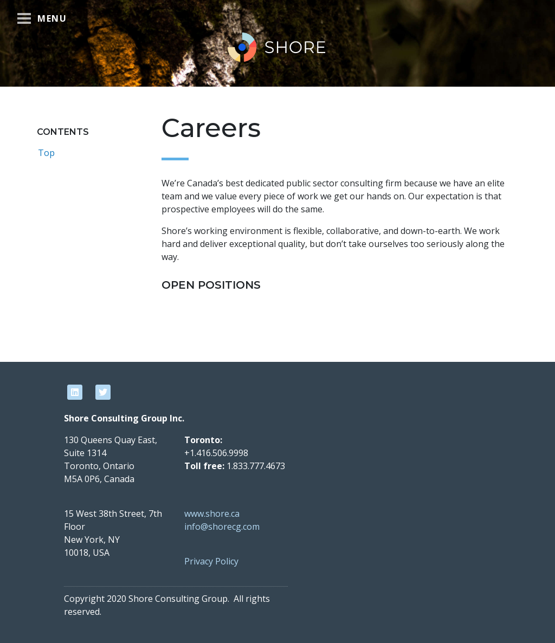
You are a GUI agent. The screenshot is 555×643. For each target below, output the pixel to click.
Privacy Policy (211, 561)
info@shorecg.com (222, 526)
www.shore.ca (212, 513)
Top (46, 153)
